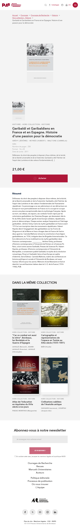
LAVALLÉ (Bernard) (19, 347)
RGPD (54, 521)
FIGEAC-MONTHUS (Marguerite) (24, 411)
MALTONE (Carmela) (57, 141)
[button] (75, 5)
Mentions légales (40, 521)
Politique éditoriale (40, 478)
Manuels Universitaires (40, 470)
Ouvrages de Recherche (40, 463)
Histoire (16, 124)
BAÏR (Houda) (46, 347)
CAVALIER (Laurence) (49, 408)
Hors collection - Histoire (36, 124)
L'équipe (40, 488)
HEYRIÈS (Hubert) (37, 141)
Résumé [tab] (16, 193)
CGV (48, 521)
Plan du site (28, 521)
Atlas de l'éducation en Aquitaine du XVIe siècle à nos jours (22, 404)
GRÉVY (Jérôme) (20, 141)
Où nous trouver (40, 484)
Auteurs (40, 473)
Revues (40, 466)
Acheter (40, 178)
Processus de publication (40, 481)
